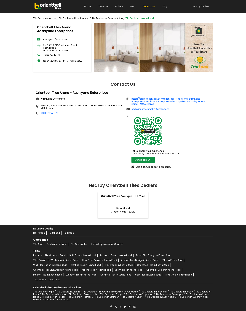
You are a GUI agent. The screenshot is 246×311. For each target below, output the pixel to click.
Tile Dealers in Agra (43, 291)
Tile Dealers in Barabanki (154, 291)
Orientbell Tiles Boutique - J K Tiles (123, 196)
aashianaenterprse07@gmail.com (150, 109)
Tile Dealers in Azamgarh (124, 291)
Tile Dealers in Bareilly (181, 291)
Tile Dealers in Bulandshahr (83, 294)
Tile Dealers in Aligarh (68, 291)
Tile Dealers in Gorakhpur (169, 294)
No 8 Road (54, 233)
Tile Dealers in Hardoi (53, 296)
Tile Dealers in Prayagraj (95, 291)
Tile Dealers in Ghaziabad (139, 294)
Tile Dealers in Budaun (54, 294)
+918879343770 (52, 55)
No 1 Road (69, 233)
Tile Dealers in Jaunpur (106, 296)
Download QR (143, 160)
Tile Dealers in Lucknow (189, 296)
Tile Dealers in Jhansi (132, 296)
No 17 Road (39, 233)
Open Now (76, 61)
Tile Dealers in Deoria (111, 294)
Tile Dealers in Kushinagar (160, 296)
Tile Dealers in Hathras (79, 296)
